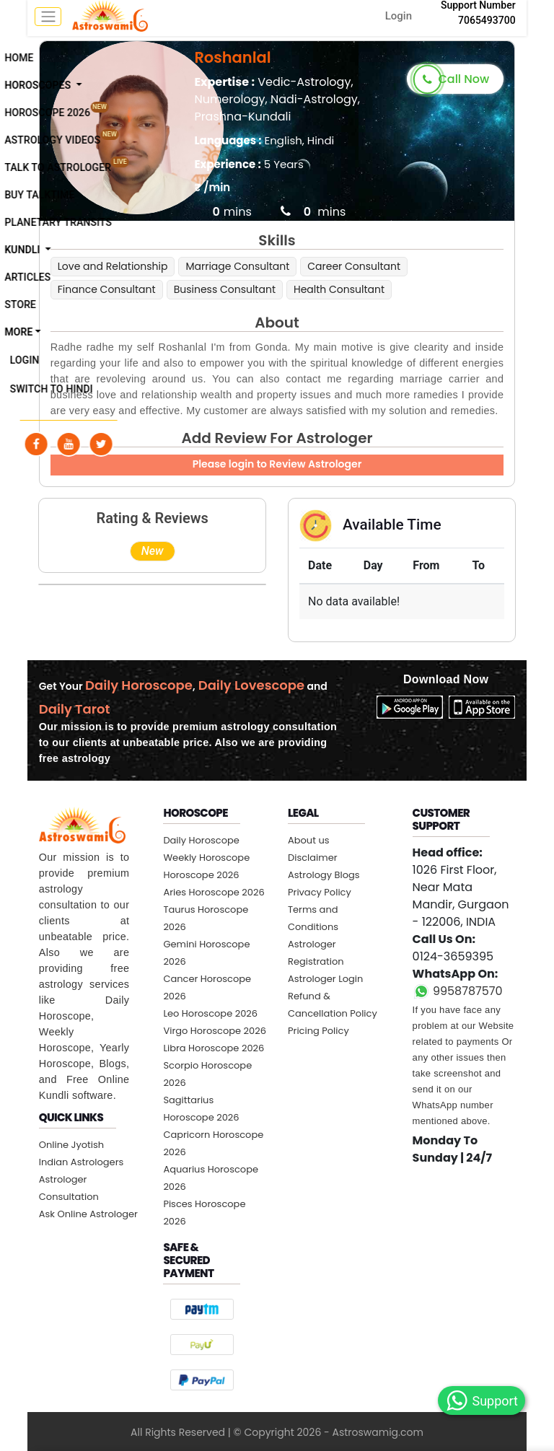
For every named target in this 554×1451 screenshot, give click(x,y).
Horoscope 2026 (201, 875)
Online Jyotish (71, 1145)
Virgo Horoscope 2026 (214, 1031)
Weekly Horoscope (206, 857)
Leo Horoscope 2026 (210, 1013)
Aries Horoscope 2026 (213, 892)
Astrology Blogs (324, 875)
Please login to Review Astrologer (277, 464)
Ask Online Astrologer (88, 1214)
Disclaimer (313, 857)
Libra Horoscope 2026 (213, 1048)
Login (398, 15)
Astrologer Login (325, 979)
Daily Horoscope (201, 840)
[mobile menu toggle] (48, 16)
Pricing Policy (318, 1031)
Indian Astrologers (81, 1162)
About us (309, 840)
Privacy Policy (319, 892)
